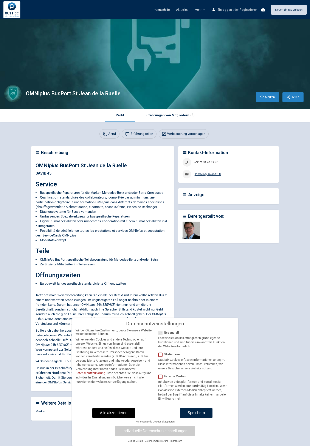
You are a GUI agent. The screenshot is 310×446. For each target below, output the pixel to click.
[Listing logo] (13, 93)
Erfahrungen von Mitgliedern (170, 115)
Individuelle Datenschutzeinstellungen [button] (155, 434)
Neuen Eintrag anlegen (288, 9)
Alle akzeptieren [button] (113, 416)
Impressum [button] (176, 444)
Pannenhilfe (162, 9)
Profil (120, 115)
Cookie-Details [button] (135, 444)
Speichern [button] (196, 416)
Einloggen (224, 9)
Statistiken (170, 357)
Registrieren (248, 9)
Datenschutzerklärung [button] (156, 444)
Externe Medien (173, 379)
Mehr (198, 9)
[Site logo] (12, 9)
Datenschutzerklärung (90, 376)
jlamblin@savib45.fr (207, 174)
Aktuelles (182, 9)
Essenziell (170, 335)
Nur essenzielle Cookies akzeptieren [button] (155, 425)
